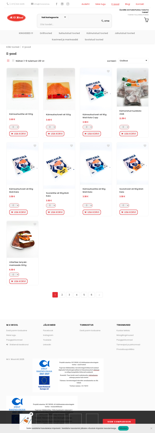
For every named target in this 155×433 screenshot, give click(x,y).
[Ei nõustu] (151, 428)
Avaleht (86, 4)
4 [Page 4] (77, 294)
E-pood (115, 4)
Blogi (127, 4)
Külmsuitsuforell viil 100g (58, 114)
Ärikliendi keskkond (17, 344)
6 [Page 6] (91, 294)
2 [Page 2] (62, 294)
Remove (31, 414)
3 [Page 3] (69, 294)
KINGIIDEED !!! (26, 33)
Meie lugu (101, 4)
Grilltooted (46, 33)
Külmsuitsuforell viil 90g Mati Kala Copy (94, 116)
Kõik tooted (12, 46)
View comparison (119, 421)
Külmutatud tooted (97, 33)
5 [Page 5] (84, 294)
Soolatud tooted (94, 39)
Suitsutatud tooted (69, 33)
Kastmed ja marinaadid (65, 39)
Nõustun (123, 428)
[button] (145, 20)
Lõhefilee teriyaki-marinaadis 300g (18, 264)
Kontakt (140, 4)
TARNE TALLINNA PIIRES (138, 14)
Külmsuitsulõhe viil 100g (21, 114)
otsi (105, 21)
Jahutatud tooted (125, 33)
